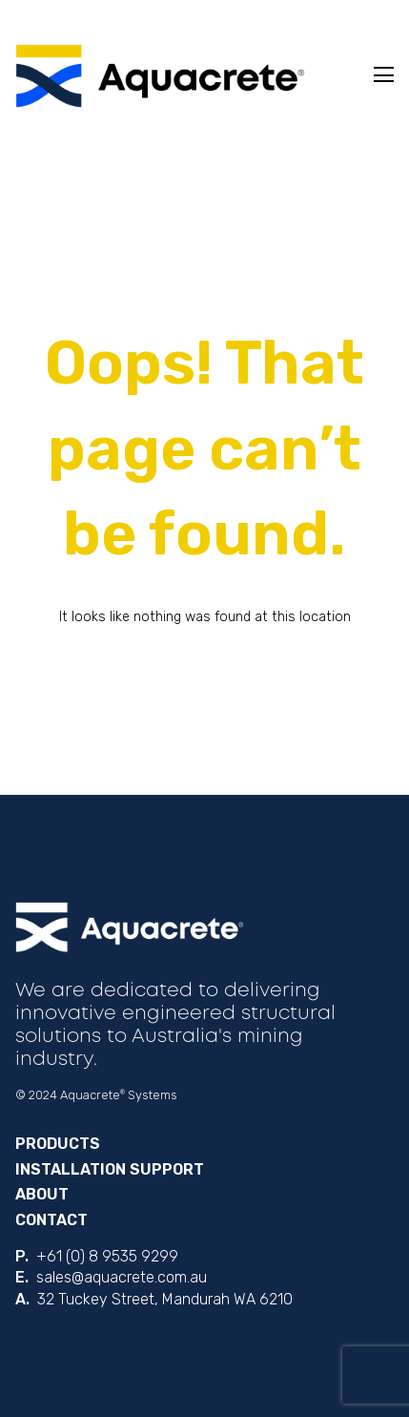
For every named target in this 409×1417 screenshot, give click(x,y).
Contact (51, 1220)
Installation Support (109, 1169)
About (42, 1194)
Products (57, 1144)
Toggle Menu (384, 74)
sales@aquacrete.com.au (121, 1277)
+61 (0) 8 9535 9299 (107, 1256)
